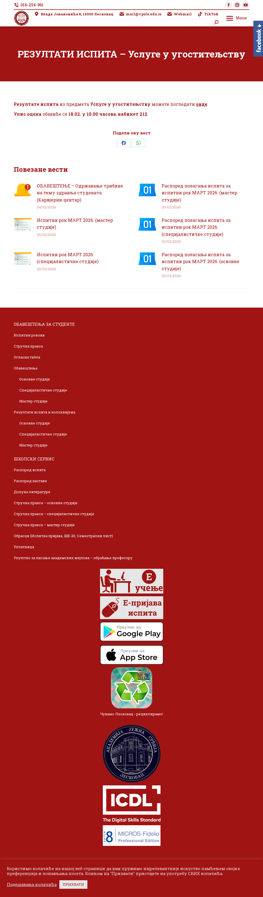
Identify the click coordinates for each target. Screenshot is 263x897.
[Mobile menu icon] (236, 18)
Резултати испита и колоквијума (44, 412)
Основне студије (34, 379)
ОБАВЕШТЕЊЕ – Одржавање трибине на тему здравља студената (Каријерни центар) (80, 193)
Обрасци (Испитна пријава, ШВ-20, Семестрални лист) (63, 535)
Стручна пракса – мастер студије (44, 524)
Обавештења (25, 368)
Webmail (179, 14)
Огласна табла (27, 357)
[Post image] (22, 190)
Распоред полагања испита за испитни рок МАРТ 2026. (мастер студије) (199, 193)
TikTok (207, 14)
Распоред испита (30, 469)
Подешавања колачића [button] (32, 884)
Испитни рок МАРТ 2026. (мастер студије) (75, 223)
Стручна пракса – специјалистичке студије (54, 513)
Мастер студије (33, 401)
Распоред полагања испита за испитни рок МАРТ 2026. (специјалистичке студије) (196, 227)
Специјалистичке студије (43, 390)
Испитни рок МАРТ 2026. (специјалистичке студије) (67, 258)
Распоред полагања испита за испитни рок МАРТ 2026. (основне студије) (200, 261)
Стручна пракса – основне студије (45, 502)
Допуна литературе (32, 491)
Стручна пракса (28, 346)
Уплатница (24, 546)
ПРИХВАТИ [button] (73, 884)
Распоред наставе (30, 480)
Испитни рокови (29, 335)
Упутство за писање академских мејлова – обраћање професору (73, 557)
